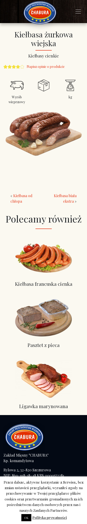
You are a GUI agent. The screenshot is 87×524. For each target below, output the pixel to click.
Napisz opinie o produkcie (46, 66)
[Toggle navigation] (78, 11)
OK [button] (26, 518)
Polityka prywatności (49, 517)
